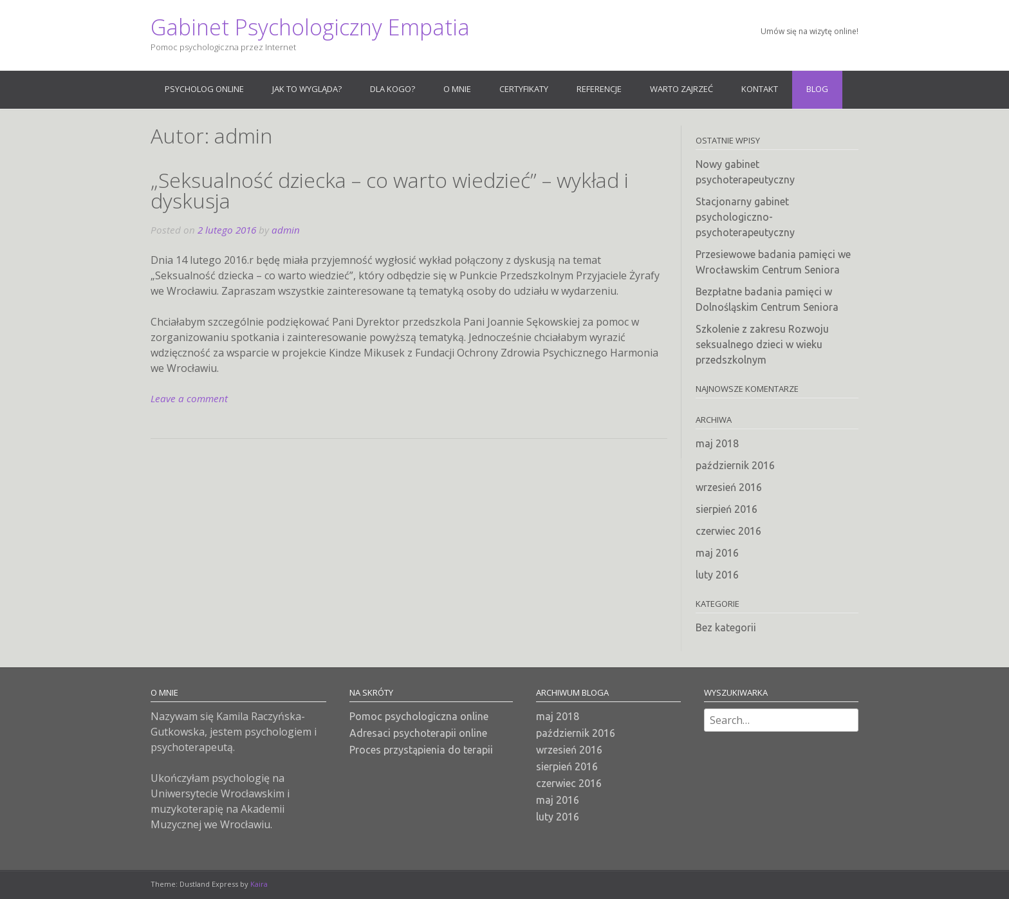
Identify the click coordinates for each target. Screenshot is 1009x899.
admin (286, 229)
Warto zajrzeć (681, 89)
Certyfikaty (523, 89)
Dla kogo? (392, 89)
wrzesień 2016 (729, 487)
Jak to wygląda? (307, 89)
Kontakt (759, 89)
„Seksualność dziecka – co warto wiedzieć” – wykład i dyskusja (390, 190)
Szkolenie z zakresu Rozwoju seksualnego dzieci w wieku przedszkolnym (762, 344)
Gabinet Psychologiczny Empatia (310, 27)
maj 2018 (717, 443)
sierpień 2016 (726, 509)
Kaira (259, 884)
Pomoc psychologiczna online (418, 716)
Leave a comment (189, 398)
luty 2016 (717, 574)
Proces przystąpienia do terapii (421, 749)
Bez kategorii (726, 627)
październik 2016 (735, 465)
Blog (817, 89)
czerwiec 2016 (728, 531)
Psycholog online (204, 89)
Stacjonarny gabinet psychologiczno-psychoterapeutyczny (745, 217)
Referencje (599, 89)
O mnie (457, 89)
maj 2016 (717, 553)
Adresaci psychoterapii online (418, 733)
